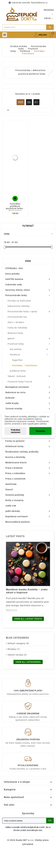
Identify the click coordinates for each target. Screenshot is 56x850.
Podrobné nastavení (15, 431)
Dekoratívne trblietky (19, 306)
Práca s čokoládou (15, 473)
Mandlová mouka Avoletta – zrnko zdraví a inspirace (27, 591)
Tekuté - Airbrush (17, 376)
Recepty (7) (14, 649)
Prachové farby (16, 344)
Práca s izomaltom (15, 479)
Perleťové (15, 354)
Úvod (28, 261)
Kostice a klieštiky (15, 457)
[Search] (24, 27)
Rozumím (40, 431)
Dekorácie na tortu (15, 392)
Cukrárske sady (13, 284)
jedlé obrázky (12, 511)
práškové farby (18, 371)
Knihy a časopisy (14, 500)
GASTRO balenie (14, 279)
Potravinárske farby (16, 295)
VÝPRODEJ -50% (14, 268)
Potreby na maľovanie (19, 301)
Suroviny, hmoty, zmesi (17, 290)
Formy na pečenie (15, 441)
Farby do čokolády (17, 327)
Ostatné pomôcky (14, 495)
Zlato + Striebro (16, 322)
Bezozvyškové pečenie (17, 522)
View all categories (28, 662)
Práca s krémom (14, 468)
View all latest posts (28, 619)
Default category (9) (18, 643)
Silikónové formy (14, 446)
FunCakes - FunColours (24, 365)
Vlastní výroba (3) (17, 655)
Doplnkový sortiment (16, 516)
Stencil (9, 489)
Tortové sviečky (13, 408)
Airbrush (10, 398)
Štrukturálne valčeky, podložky (22, 452)
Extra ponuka (12, 274)
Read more (11, 610)
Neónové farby (15, 333)
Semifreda (11, 484)
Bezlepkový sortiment (17, 387)
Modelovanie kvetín (16, 462)
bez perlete (16, 349)
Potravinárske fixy (17, 317)
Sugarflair (17, 360)
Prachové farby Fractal (20, 381)
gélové (11, 338)
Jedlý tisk (10, 505)
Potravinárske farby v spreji (22, 311)
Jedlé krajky (12, 403)
